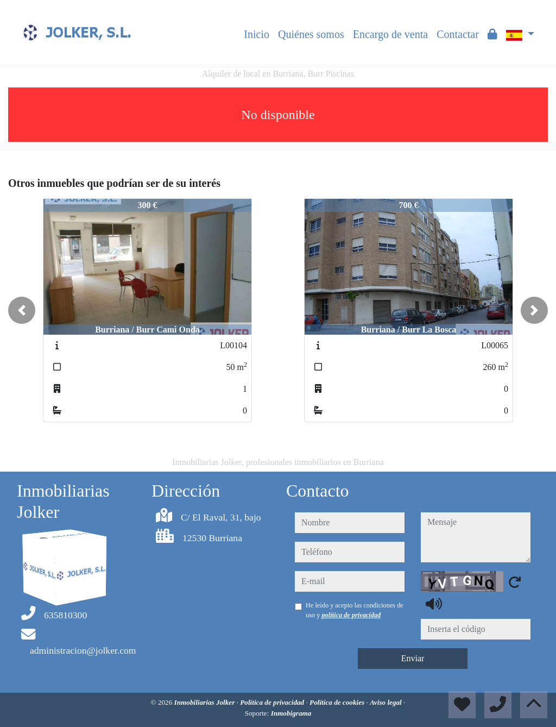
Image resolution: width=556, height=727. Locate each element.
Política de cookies (337, 702)
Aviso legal (386, 702)
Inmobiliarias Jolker (205, 702)
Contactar (458, 34)
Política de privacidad (273, 702)
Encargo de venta (390, 34)
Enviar (413, 658)
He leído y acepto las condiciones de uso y (354, 610)
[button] (21, 310)
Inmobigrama (291, 713)
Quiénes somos (311, 34)
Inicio (256, 34)
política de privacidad (351, 615)
